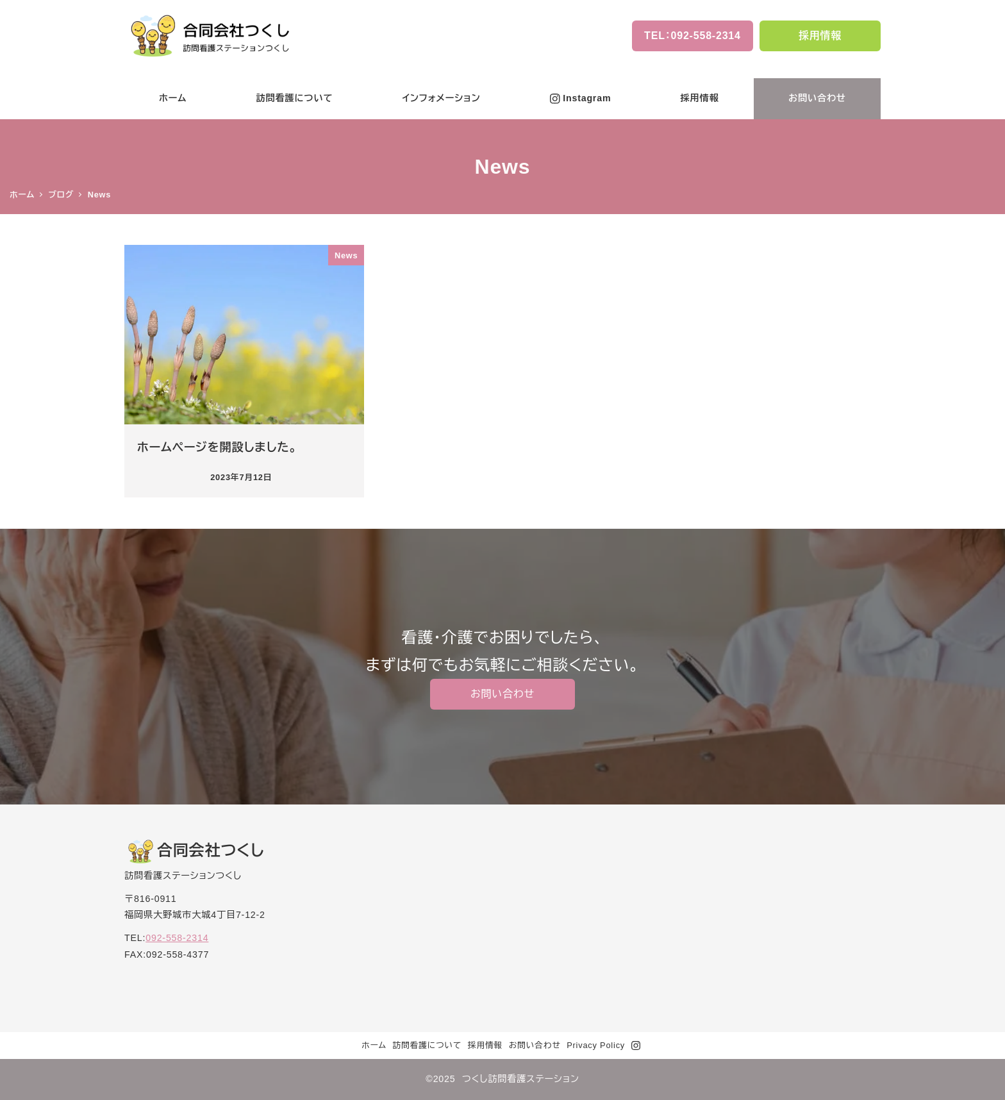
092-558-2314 (176, 938)
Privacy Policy (596, 1045)
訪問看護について (426, 1045)
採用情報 (485, 1045)
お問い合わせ (535, 1045)
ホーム (373, 1045)
